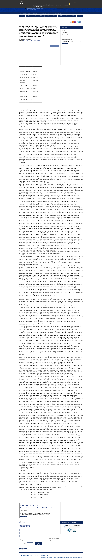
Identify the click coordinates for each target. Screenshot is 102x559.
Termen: (64, 30)
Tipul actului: (65, 34)
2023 (41, 15)
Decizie (38, 520)
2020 (61, 15)
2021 (54, 15)
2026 (22, 15)
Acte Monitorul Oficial (33, 520)
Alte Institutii (42, 520)
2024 (35, 15)
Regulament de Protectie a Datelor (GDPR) (58, 1)
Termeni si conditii (65, 557)
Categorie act (35, 13)
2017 (80, 15)
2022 (48, 15)
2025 (29, 15)
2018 (73, 15)
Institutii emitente (56, 13)
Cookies (70, 557)
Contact (80, 557)
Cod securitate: (23, 543)
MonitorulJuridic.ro (52, 557)
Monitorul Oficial (25, 520)
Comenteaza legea (54, 45)
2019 (67, 15)
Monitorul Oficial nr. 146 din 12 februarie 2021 (31, 40)
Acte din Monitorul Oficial (26, 555)
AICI (62, 5)
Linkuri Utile (59, 557)
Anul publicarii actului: (67, 39)
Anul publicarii (45, 13)
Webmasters (75, 557)
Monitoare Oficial (25, 13)
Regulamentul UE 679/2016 (44, 514)
